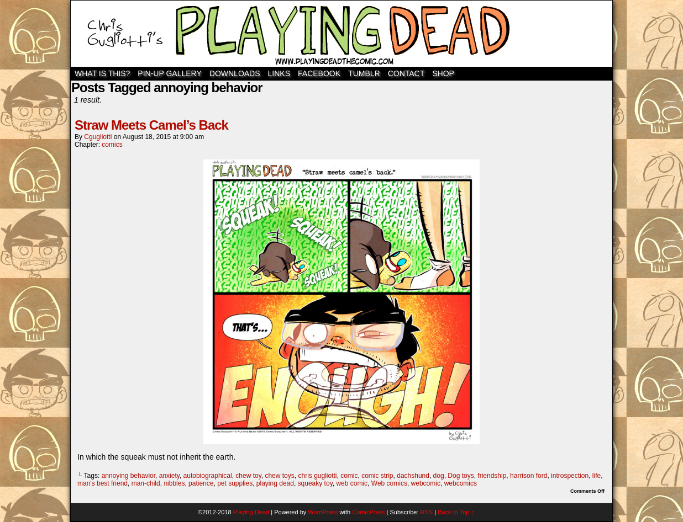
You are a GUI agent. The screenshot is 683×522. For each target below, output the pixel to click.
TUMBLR (364, 73)
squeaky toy (315, 483)
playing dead (275, 483)
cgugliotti (98, 137)
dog (438, 476)
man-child (146, 483)
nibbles (174, 483)
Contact (406, 73)
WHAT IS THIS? (102, 73)
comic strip (377, 476)
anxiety (169, 476)
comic (349, 476)
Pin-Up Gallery (169, 73)
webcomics (460, 483)
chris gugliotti (317, 476)
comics (112, 144)
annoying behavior (128, 476)
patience (200, 483)
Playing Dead (341, 34)
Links (279, 73)
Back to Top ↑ (456, 512)
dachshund (413, 476)
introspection (570, 476)
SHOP (443, 73)
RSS (427, 512)
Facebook (319, 73)
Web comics (389, 483)
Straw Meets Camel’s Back (151, 125)
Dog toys (461, 476)
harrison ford (528, 476)
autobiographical (207, 476)
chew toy (248, 476)
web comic (351, 483)
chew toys (279, 476)
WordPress (323, 512)
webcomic (425, 483)
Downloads (234, 73)
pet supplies (235, 483)
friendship (491, 476)
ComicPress (368, 512)
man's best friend (102, 483)
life (596, 476)
